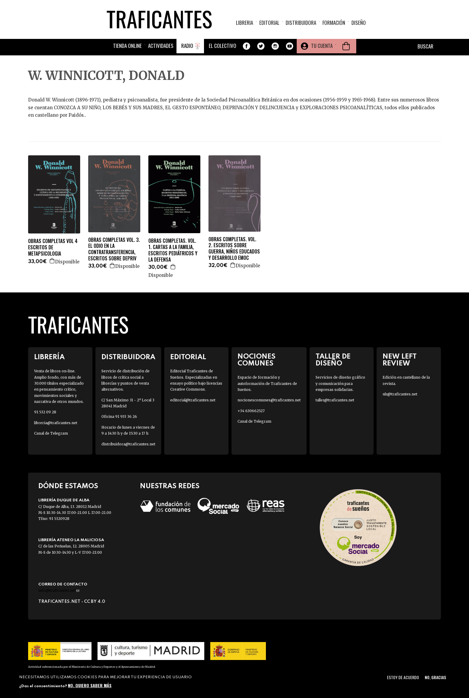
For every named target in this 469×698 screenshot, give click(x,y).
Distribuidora (301, 22)
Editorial (269, 22)
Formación (333, 22)
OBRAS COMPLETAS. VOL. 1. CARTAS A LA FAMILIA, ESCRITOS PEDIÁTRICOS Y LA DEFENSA (172, 250)
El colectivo (222, 45)
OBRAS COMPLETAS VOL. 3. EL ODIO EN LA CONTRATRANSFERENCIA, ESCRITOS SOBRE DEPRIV (114, 249)
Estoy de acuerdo (403, 677)
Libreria (244, 22)
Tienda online (127, 45)
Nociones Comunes (256, 360)
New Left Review (400, 360)
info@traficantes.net (58, 590)
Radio (187, 45)
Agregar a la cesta (52, 260)
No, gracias (435, 677)
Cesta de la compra (346, 46)
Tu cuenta (322, 45)
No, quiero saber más (90, 685)
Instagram (275, 46)
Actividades (160, 45)
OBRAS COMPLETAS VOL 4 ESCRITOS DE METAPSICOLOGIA (52, 247)
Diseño (358, 22)
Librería (49, 357)
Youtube (289, 46)
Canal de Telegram (51, 433)
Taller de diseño (333, 360)
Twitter (261, 46)
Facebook (246, 46)
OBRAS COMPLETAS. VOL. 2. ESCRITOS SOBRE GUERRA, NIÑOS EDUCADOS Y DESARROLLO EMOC (234, 248)
